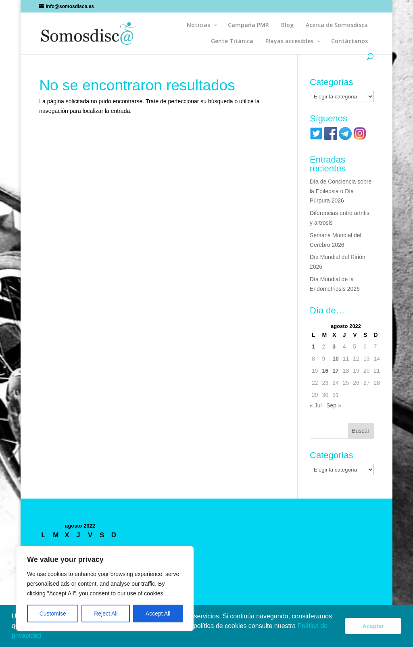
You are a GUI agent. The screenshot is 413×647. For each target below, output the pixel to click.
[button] (44, 636)
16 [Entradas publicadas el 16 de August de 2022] (325, 370)
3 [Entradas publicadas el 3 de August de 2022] (334, 346)
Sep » (333, 405)
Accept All (158, 613)
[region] (105, 588)
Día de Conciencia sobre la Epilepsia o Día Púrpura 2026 (340, 191)
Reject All (105, 613)
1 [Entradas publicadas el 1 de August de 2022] (313, 346)
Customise (53, 613)
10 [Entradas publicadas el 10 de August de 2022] (335, 358)
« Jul (316, 405)
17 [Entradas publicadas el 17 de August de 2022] (335, 370)
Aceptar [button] (373, 626)
